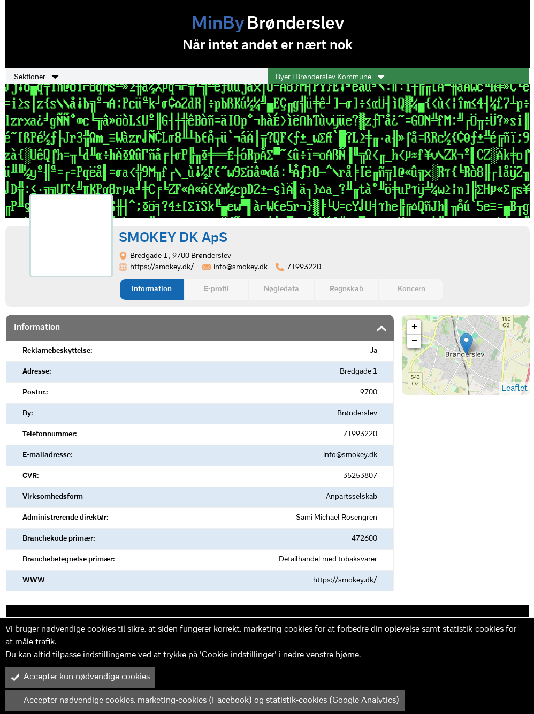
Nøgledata (281, 289)
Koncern (411, 289)
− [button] (414, 341)
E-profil (216, 289)
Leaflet (514, 388)
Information (152, 289)
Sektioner (36, 77)
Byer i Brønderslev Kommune (330, 77)
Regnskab (346, 289)
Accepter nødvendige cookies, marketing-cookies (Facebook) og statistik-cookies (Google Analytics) (205, 700)
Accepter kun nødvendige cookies (80, 677)
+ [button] (414, 327)
